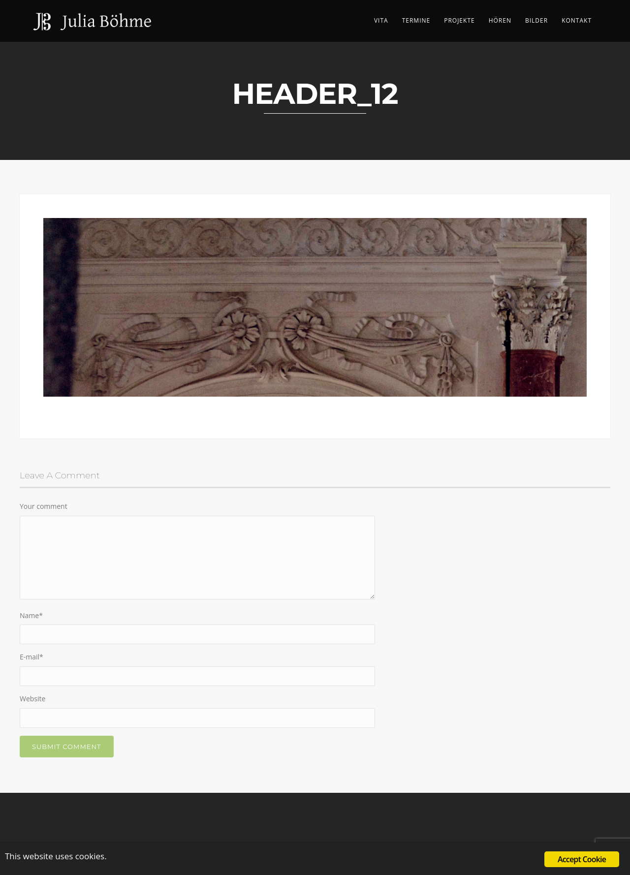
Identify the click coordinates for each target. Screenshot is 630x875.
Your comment (43, 506)
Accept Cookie (582, 859)
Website (32, 698)
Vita (381, 20)
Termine (416, 20)
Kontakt (577, 20)
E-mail (31, 656)
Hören (500, 20)
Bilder (536, 20)
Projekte (459, 20)
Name (31, 615)
